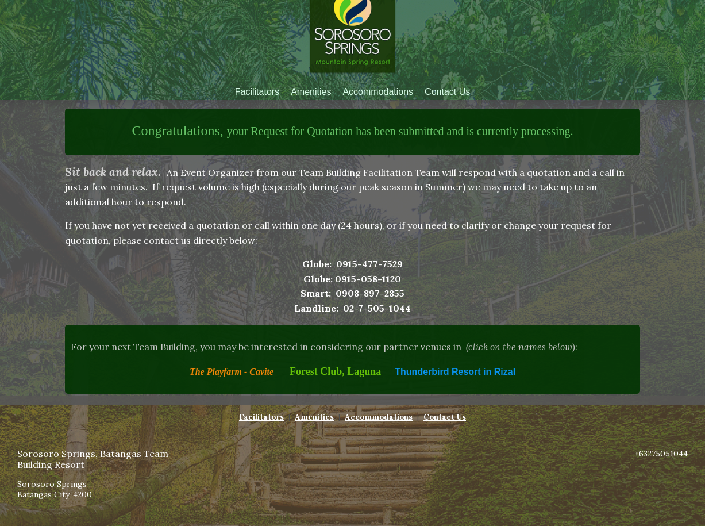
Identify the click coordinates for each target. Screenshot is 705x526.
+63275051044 (661, 453)
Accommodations (377, 92)
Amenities (311, 92)
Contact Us (447, 92)
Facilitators (257, 92)
